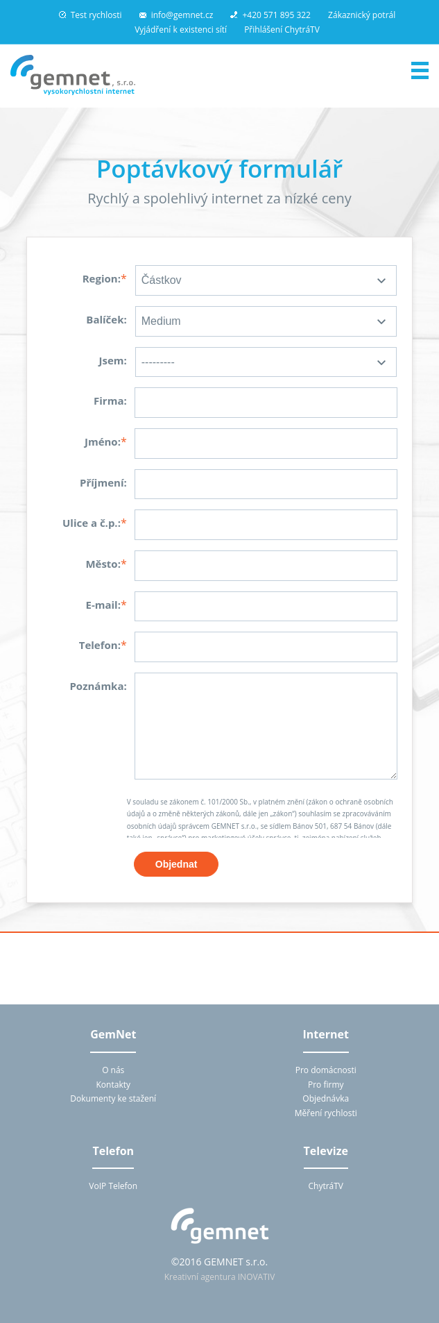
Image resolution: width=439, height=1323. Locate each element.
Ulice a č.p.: (91, 523)
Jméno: (103, 441)
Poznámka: (97, 686)
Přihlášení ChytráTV (282, 29)
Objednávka (325, 1098)
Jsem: (112, 360)
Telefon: (100, 645)
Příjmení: (103, 482)
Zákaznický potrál (361, 15)
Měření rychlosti (326, 1113)
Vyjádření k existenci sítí (181, 29)
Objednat (176, 864)
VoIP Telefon (113, 1186)
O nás (113, 1070)
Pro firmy (326, 1084)
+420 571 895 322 (270, 15)
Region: (102, 278)
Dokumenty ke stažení (113, 1098)
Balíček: (106, 319)
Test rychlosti (90, 15)
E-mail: (102, 605)
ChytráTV (325, 1186)
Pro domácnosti (325, 1070)
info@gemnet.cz (176, 15)
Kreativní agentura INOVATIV (219, 1277)
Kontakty (113, 1084)
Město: (103, 564)
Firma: (110, 400)
